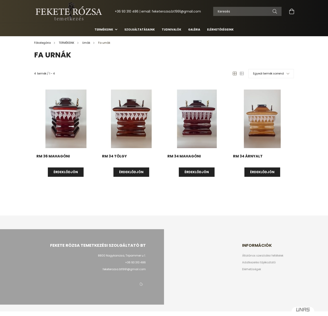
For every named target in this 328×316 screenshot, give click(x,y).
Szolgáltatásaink (139, 29)
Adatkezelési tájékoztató (259, 262)
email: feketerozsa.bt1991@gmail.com (171, 11)
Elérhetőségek (251, 269)
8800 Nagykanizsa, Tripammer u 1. (122, 255)
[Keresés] (275, 11)
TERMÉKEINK (104, 29)
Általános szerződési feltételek (262, 255)
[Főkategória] (42, 43)
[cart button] (291, 11)
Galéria (194, 29)
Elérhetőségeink (220, 29)
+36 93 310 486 (126, 11)
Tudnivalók (171, 29)
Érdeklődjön (66, 172)
